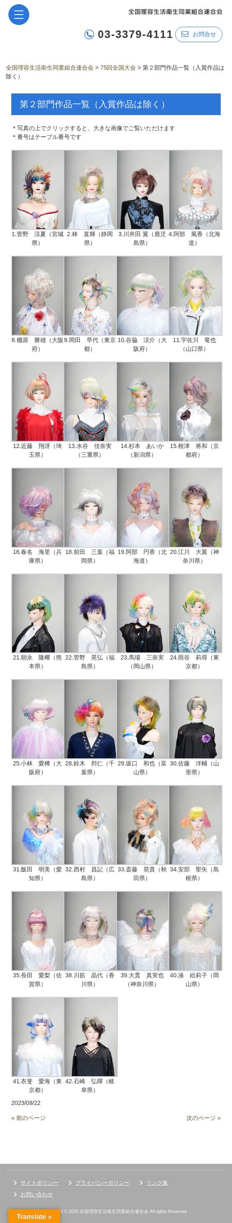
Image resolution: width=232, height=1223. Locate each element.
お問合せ (198, 34)
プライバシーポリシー (102, 1183)
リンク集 (157, 1183)
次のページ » (203, 1118)
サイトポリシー (39, 1183)
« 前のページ (28, 1118)
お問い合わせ (36, 1194)
